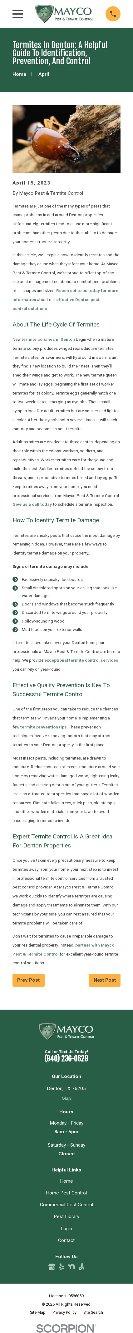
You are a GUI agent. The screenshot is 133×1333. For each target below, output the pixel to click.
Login (66, 1228)
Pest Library (66, 1216)
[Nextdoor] (71, 1266)
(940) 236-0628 (66, 1058)
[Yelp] (61, 1266)
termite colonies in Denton (48, 339)
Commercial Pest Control (66, 1204)
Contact (66, 1240)
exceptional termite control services (81, 660)
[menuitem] (38, 1312)
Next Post (105, 980)
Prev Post (28, 980)
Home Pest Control (66, 1193)
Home (66, 1181)
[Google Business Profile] (51, 1266)
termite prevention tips (43, 726)
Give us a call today (32, 504)
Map (66, 1098)
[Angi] (81, 1266)
